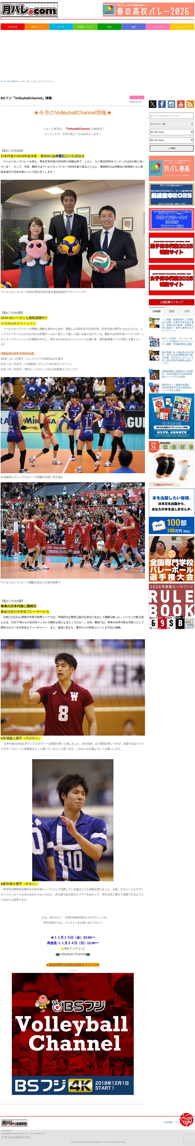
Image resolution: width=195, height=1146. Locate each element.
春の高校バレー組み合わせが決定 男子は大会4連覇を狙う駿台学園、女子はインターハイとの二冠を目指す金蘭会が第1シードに (178, 357)
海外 (133, 27)
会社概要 (168, 1122)
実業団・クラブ (85, 27)
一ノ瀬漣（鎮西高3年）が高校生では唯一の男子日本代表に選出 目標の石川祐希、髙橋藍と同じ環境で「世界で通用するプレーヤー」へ (178, 325)
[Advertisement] (97, 54)
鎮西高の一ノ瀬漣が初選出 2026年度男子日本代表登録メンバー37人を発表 (177, 387)
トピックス (158, 27)
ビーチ (61, 27)
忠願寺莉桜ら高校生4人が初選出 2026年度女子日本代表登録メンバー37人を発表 (177, 374)
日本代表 (12, 27)
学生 (109, 27)
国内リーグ (37, 27)
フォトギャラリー (182, 27)
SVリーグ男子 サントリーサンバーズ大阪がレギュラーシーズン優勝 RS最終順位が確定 (178, 341)
